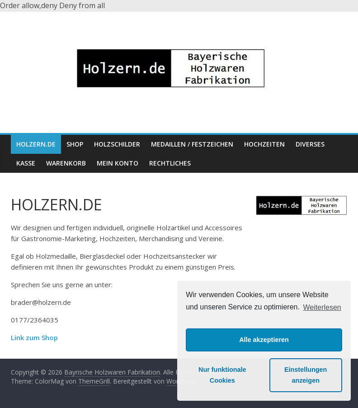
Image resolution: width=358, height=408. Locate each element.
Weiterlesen (322, 307)
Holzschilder (117, 144)
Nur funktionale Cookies (222, 375)
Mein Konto (117, 163)
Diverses (310, 144)
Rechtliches (170, 163)
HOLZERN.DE (36, 144)
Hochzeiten (264, 144)
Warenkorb (66, 163)
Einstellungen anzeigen (305, 375)
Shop (74, 144)
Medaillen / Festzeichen (192, 144)
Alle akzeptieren (264, 339)
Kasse (25, 163)
